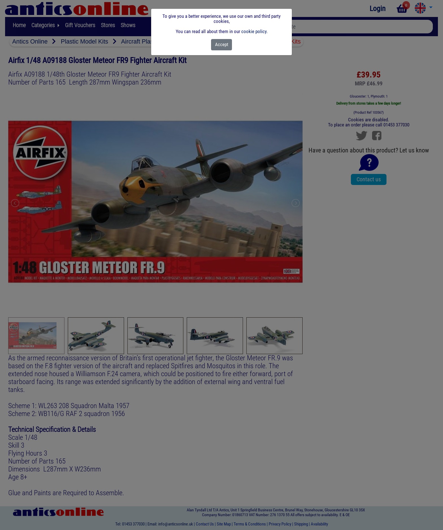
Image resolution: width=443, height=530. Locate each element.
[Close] (221, 44)
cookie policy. (254, 31)
